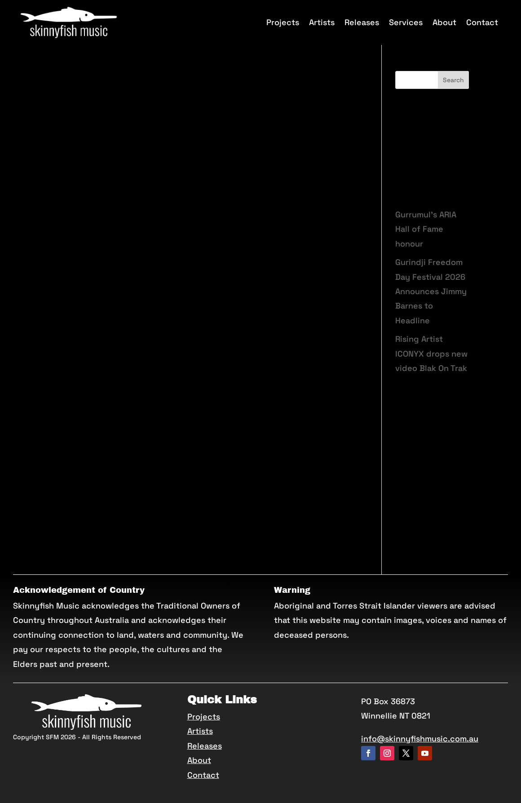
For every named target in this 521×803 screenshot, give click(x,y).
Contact (482, 22)
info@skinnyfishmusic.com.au (419, 738)
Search (453, 80)
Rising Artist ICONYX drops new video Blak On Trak (431, 353)
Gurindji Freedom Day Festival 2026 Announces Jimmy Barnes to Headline (431, 291)
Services (406, 22)
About (444, 22)
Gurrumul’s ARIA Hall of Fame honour (425, 229)
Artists (322, 22)
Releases (361, 22)
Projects (282, 22)
